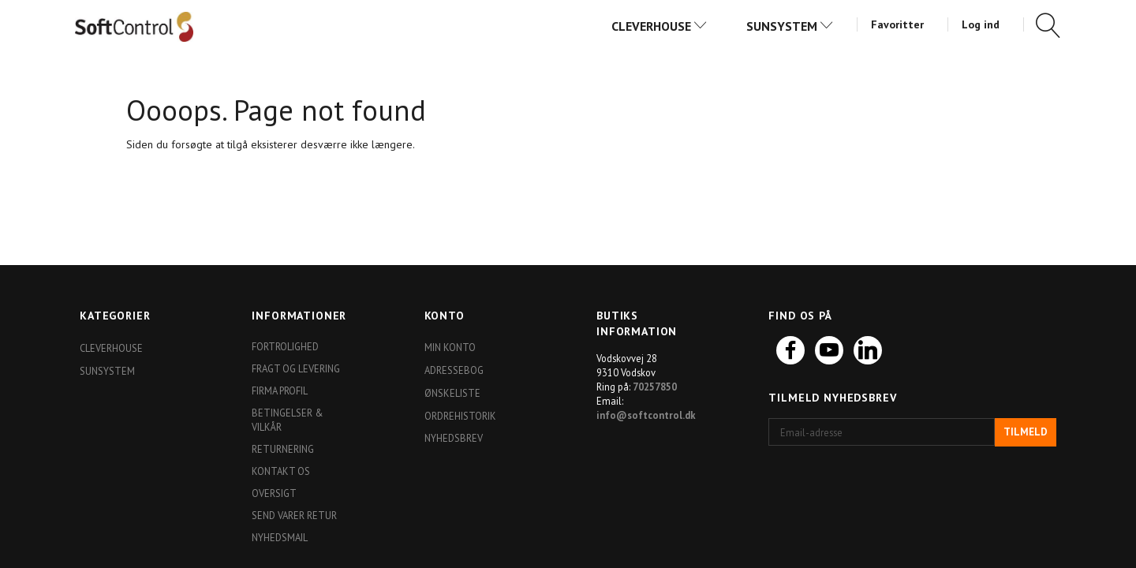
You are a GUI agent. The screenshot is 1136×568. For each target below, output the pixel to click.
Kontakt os (281, 471)
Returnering (283, 449)
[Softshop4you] (134, 26)
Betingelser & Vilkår (287, 419)
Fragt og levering (296, 368)
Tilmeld (1025, 432)
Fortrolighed (285, 346)
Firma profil (280, 390)
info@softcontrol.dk (646, 415)
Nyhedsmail (280, 537)
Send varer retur (294, 515)
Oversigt (274, 493)
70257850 (655, 386)
